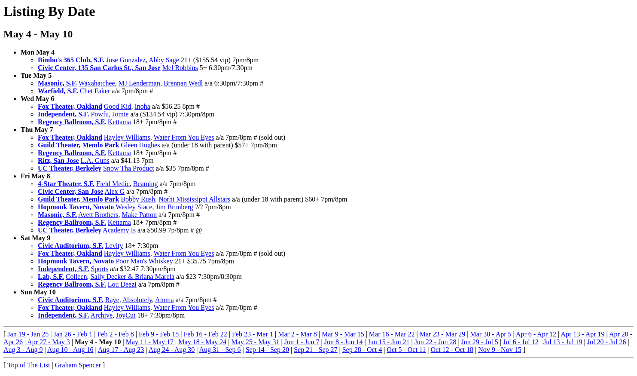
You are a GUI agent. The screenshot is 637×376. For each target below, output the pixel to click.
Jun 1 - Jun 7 (302, 341)
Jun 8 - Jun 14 (343, 341)
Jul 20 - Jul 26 (606, 341)
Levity (114, 245)
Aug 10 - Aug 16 (70, 349)
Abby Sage (164, 60)
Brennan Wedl (183, 83)
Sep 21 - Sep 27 (315, 349)
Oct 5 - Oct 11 (406, 349)
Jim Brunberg (174, 207)
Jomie (120, 114)
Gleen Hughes (140, 145)
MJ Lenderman (139, 83)
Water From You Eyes (183, 137)
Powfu (100, 114)
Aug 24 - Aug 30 (172, 349)
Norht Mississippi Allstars (194, 199)
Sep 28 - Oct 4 (362, 349)
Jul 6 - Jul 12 (521, 341)
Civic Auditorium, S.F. (71, 245)
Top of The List (28, 365)
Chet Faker (95, 91)
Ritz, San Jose (58, 160)
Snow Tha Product (128, 168)
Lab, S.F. (51, 276)
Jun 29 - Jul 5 (479, 341)
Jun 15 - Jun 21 (389, 341)
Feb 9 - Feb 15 (159, 334)
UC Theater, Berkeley (69, 168)
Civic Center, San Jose (70, 191)
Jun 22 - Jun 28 (436, 341)
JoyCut (125, 315)
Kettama (119, 121)
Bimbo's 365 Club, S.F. (71, 60)
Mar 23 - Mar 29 (443, 334)
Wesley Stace (134, 207)
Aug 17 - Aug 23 (121, 349)
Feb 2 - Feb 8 (115, 334)
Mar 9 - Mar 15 (343, 334)
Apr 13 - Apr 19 (582, 334)
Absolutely (137, 299)
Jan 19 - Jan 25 (28, 334)
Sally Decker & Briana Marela (132, 276)
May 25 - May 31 (255, 341)
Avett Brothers (98, 214)
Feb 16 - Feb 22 (205, 334)
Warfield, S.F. (58, 91)
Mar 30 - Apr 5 (491, 334)
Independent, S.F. (63, 114)
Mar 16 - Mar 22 (392, 334)
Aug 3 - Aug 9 (23, 349)
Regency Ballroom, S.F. (72, 121)
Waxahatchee (97, 83)
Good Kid (117, 106)
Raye (112, 299)
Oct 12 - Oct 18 (452, 349)
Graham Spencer (78, 365)
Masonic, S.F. (57, 83)
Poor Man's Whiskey (144, 261)
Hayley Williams (127, 137)
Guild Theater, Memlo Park (78, 145)
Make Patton (139, 214)
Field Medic (113, 183)
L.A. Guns (95, 160)
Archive (102, 315)
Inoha (142, 106)
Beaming (145, 183)
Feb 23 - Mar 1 (252, 334)
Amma (164, 299)
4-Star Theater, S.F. (66, 183)
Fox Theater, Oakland (70, 106)
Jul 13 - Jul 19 (562, 341)
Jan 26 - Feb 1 (73, 334)
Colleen (76, 276)
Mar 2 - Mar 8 (297, 334)
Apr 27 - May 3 (48, 341)
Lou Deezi (122, 284)
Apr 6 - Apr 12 (536, 334)
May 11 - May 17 (150, 341)
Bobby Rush (138, 199)
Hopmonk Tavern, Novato (76, 207)
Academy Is (119, 230)
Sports (99, 268)
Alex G (114, 191)
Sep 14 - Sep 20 (267, 349)
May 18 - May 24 (202, 341)
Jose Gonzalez (126, 60)
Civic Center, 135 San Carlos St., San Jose (99, 67)
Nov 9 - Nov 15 (499, 349)
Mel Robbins (180, 67)
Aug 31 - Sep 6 (220, 349)
